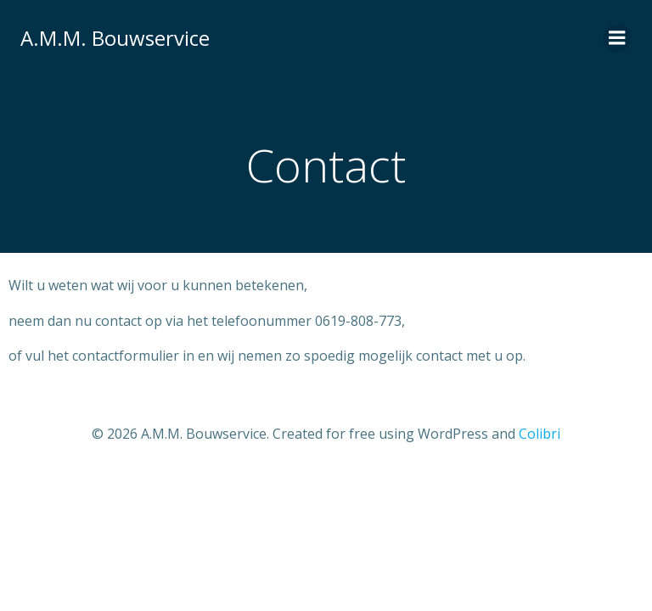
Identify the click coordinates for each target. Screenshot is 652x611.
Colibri (539, 433)
